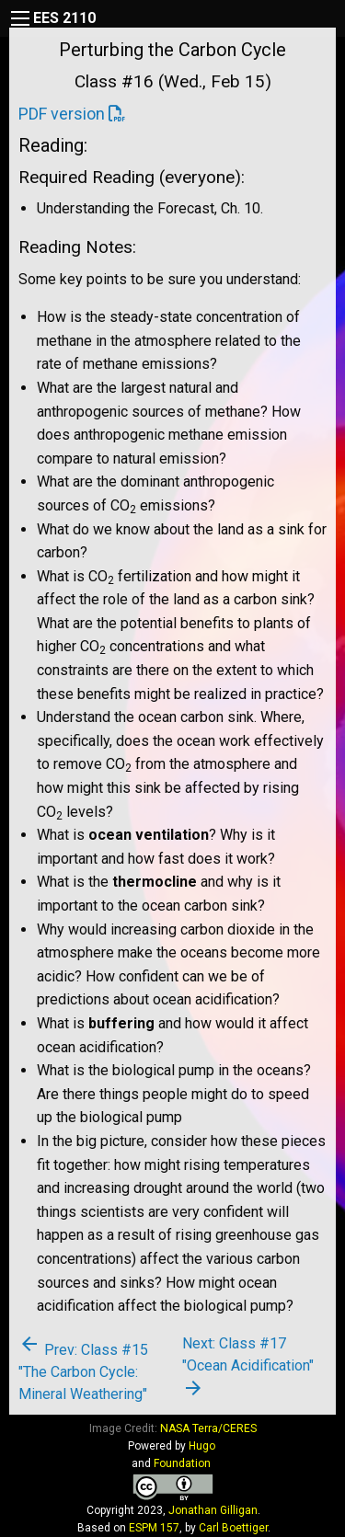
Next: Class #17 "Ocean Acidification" (248, 1367)
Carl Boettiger (233, 1527)
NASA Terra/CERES (208, 1428)
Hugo (202, 1446)
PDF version (61, 113)
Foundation (182, 1463)
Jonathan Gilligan (213, 1510)
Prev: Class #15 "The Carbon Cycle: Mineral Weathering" (83, 1372)
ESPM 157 (154, 1527)
